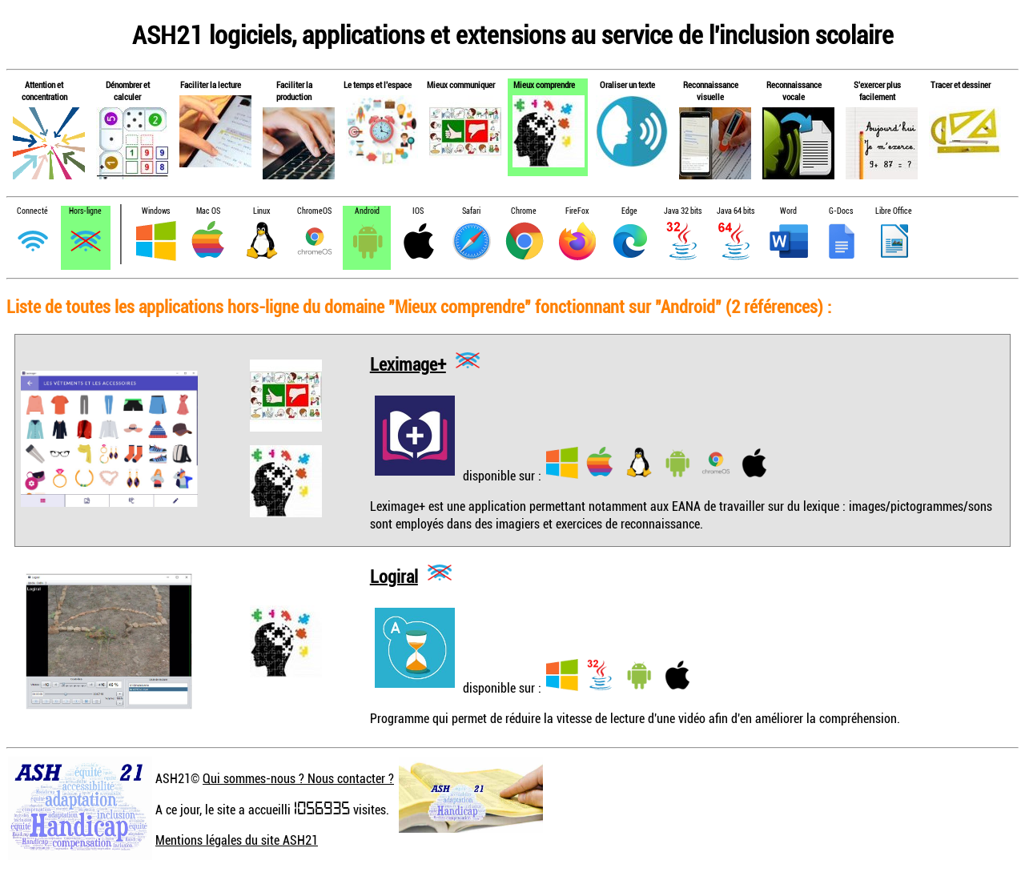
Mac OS (208, 211)
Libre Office (893, 211)
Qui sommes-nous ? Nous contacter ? (298, 778)
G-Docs (841, 211)
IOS (418, 211)
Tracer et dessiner (961, 84)
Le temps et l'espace (378, 84)
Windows (156, 211)
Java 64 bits (735, 211)
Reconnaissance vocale (794, 90)
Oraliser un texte (627, 84)
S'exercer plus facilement (877, 90)
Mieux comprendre (544, 84)
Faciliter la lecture (210, 84)
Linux (261, 211)
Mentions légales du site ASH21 (236, 840)
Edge (629, 211)
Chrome (524, 211)
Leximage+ (408, 363)
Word (788, 211)
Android (367, 211)
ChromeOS (314, 211)
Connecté (32, 211)
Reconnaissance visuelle (710, 90)
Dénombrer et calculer (128, 90)
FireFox (577, 211)
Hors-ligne (85, 211)
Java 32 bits (682, 211)
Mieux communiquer (461, 84)
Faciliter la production (294, 90)
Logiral (394, 575)
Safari (471, 211)
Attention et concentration (44, 90)
